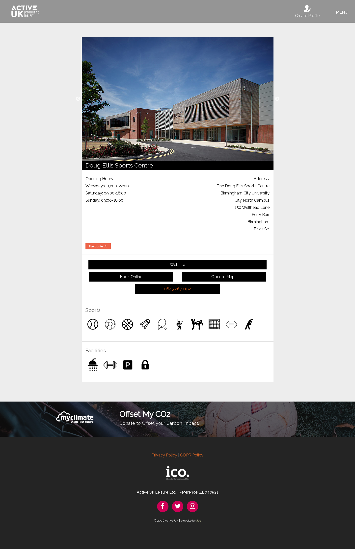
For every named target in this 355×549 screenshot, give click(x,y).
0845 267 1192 (177, 288)
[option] (177, 99)
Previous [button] (78, 98)
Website (177, 264)
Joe (198, 520)
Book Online (131, 276)
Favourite (98, 246)
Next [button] (277, 98)
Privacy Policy (164, 455)
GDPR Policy (191, 455)
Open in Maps (224, 276)
